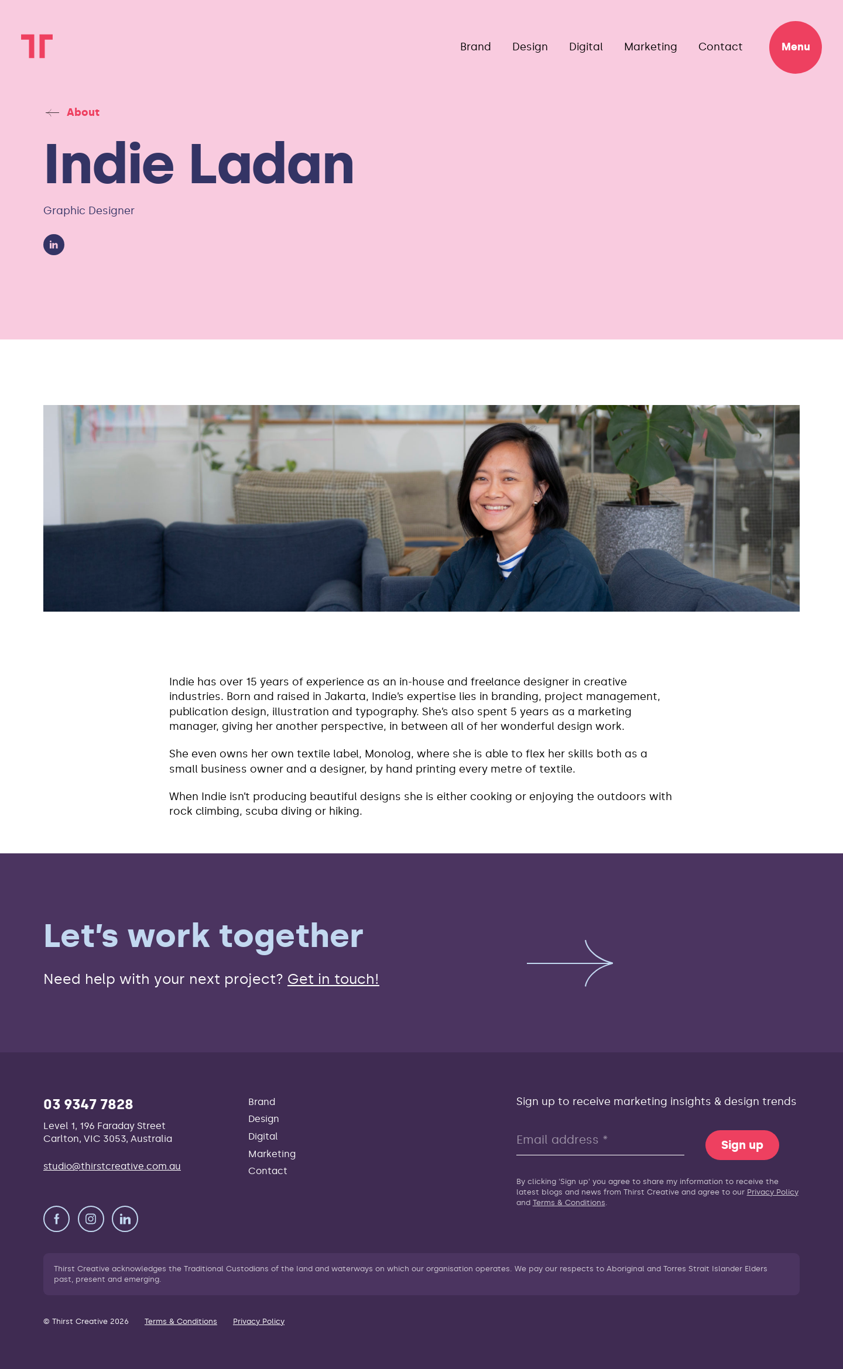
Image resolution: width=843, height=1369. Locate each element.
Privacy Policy (773, 1192)
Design (530, 46)
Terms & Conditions (569, 1202)
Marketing (650, 46)
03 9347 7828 (88, 1104)
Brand (475, 46)
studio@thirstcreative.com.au (112, 1166)
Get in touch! (333, 978)
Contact (720, 46)
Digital (586, 46)
